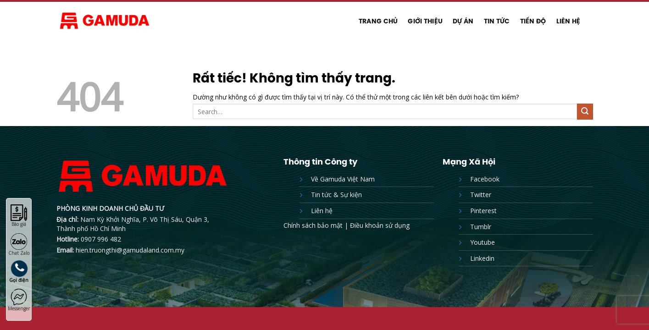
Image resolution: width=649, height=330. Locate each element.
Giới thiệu (425, 21)
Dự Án (463, 21)
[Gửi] (585, 112)
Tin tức (497, 21)
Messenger (19, 300)
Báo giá (19, 215)
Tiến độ (533, 21)
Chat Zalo (18, 244)
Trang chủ (378, 21)
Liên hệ (568, 21)
